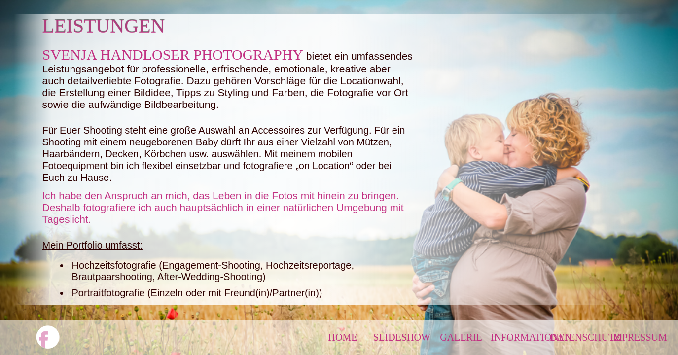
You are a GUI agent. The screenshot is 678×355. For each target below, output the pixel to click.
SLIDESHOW (401, 337)
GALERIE (461, 337)
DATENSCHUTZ (579, 337)
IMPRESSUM (638, 337)
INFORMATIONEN (520, 337)
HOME (342, 337)
